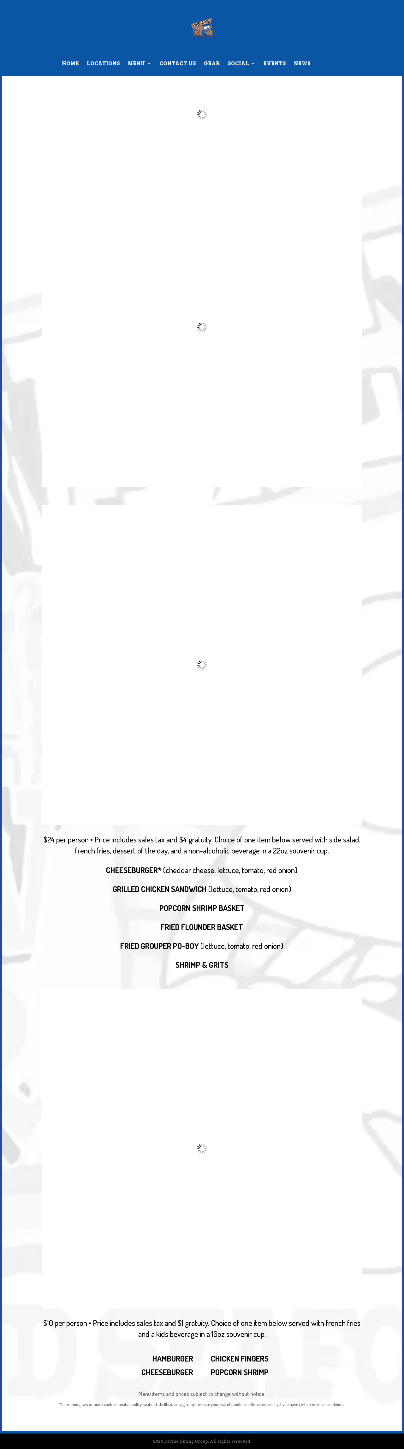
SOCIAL (238, 64)
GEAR (212, 64)
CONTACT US (177, 64)
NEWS (302, 64)
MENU (136, 64)
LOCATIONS (103, 64)
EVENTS (274, 64)
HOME (70, 64)
